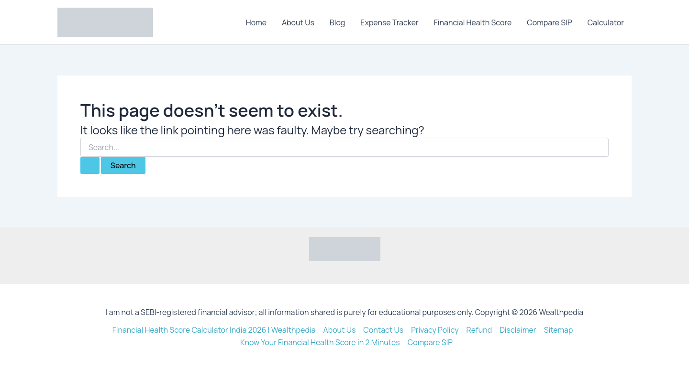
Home (256, 22)
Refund (479, 330)
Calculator (606, 22)
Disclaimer (518, 330)
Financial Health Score (473, 22)
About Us (298, 22)
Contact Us (383, 330)
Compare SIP (549, 22)
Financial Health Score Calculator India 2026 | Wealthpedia (214, 330)
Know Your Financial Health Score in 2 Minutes (320, 342)
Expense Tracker (389, 22)
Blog (337, 22)
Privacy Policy (434, 330)
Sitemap (558, 330)
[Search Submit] (90, 165)
